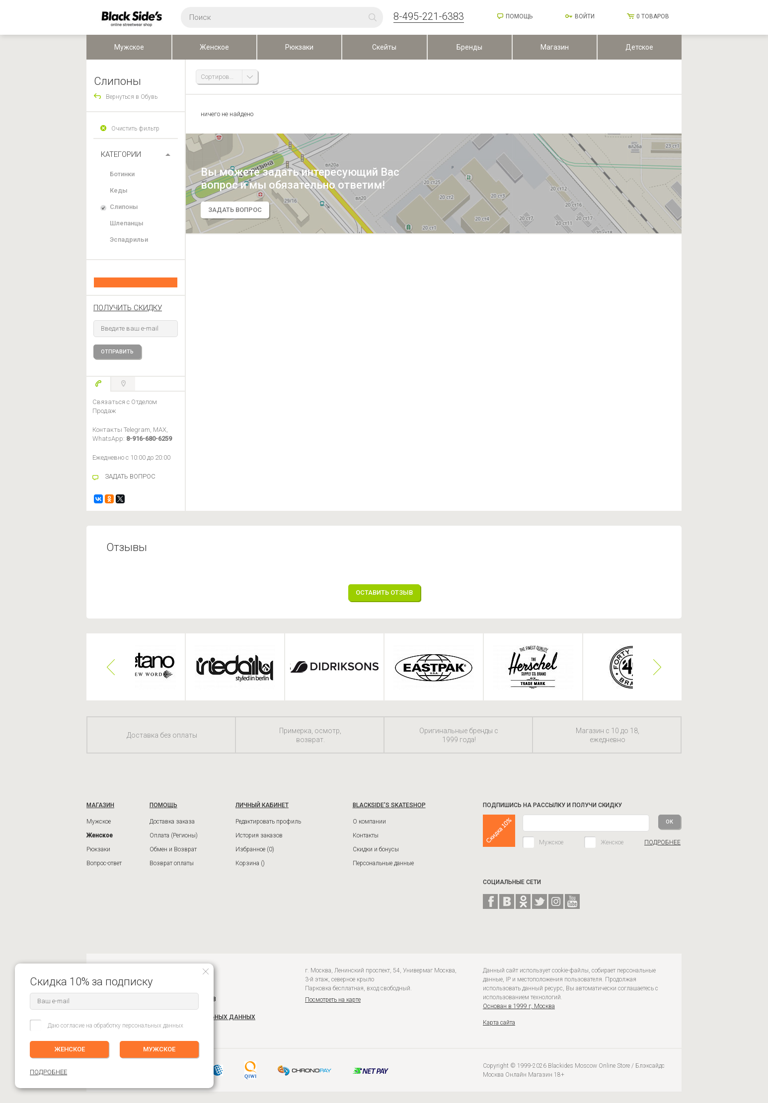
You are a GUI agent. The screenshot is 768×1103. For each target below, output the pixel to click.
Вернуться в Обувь (131, 96)
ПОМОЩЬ (163, 805)
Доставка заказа (172, 821)
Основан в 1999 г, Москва (519, 1006)
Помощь (519, 16)
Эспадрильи (129, 239)
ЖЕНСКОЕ (69, 1049)
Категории (121, 154)
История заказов (259, 835)
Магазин (554, 47)
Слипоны (124, 206)
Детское (639, 47)
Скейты (384, 47)
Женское (214, 47)
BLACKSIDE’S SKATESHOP (389, 805)
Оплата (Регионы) (174, 835)
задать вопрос (235, 209)
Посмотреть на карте (333, 999)
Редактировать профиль (268, 821)
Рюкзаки (299, 47)
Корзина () (250, 863)
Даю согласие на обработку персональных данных (115, 1025)
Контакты (366, 835)
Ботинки (122, 174)
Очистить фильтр (135, 128)
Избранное (254, 849)
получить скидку (127, 307)
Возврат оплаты (172, 863)
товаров (652, 16)
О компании (369, 821)
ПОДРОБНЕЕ (662, 842)
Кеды (119, 190)
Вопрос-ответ (104, 863)
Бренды (469, 47)
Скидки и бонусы (376, 849)
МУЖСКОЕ (159, 1049)
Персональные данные (383, 863)
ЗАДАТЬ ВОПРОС (130, 476)
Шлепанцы (127, 223)
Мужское (129, 47)
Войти (585, 16)
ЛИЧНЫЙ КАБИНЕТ (262, 805)
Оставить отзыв (384, 592)
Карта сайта (499, 1022)
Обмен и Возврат (173, 849)
